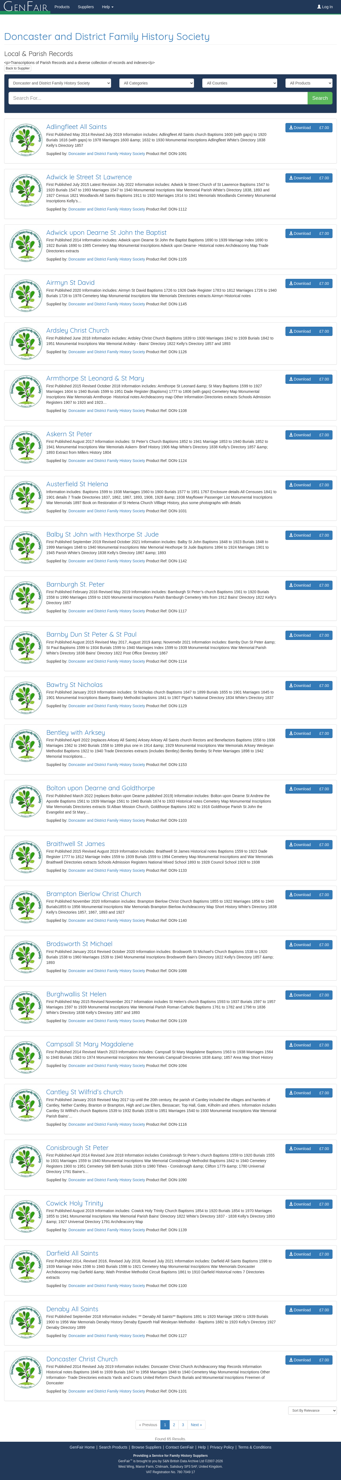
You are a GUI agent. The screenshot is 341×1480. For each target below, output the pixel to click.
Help (202, 1447)
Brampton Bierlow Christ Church (93, 894)
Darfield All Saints (72, 1253)
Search (320, 98)
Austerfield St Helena (77, 484)
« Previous (148, 1425)
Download (309, 127)
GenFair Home (82, 1447)
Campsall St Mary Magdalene (90, 1044)
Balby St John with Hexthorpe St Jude (102, 534)
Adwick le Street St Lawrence (89, 177)
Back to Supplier (18, 68)
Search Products (113, 1447)
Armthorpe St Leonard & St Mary (95, 378)
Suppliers (86, 7)
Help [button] (108, 7)
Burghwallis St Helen (76, 994)
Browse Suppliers (146, 1447)
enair (25, 7)
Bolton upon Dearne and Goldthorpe (100, 788)
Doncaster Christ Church (82, 1359)
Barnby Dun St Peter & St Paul (91, 634)
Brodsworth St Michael (79, 944)
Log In (325, 7)
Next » (196, 1425)
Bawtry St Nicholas (74, 684)
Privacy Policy (222, 1447)
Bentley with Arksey (75, 732)
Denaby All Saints (72, 1309)
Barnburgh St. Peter (75, 584)
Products (62, 7)
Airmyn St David (70, 282)
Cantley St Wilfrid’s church (84, 1092)
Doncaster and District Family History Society (107, 36)
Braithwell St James (75, 844)
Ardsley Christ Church (77, 330)
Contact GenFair (180, 1447)
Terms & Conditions (254, 1447)
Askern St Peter (69, 434)
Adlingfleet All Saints (76, 126)
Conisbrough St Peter (77, 1147)
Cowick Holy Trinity (74, 1203)
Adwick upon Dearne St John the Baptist (106, 232)
